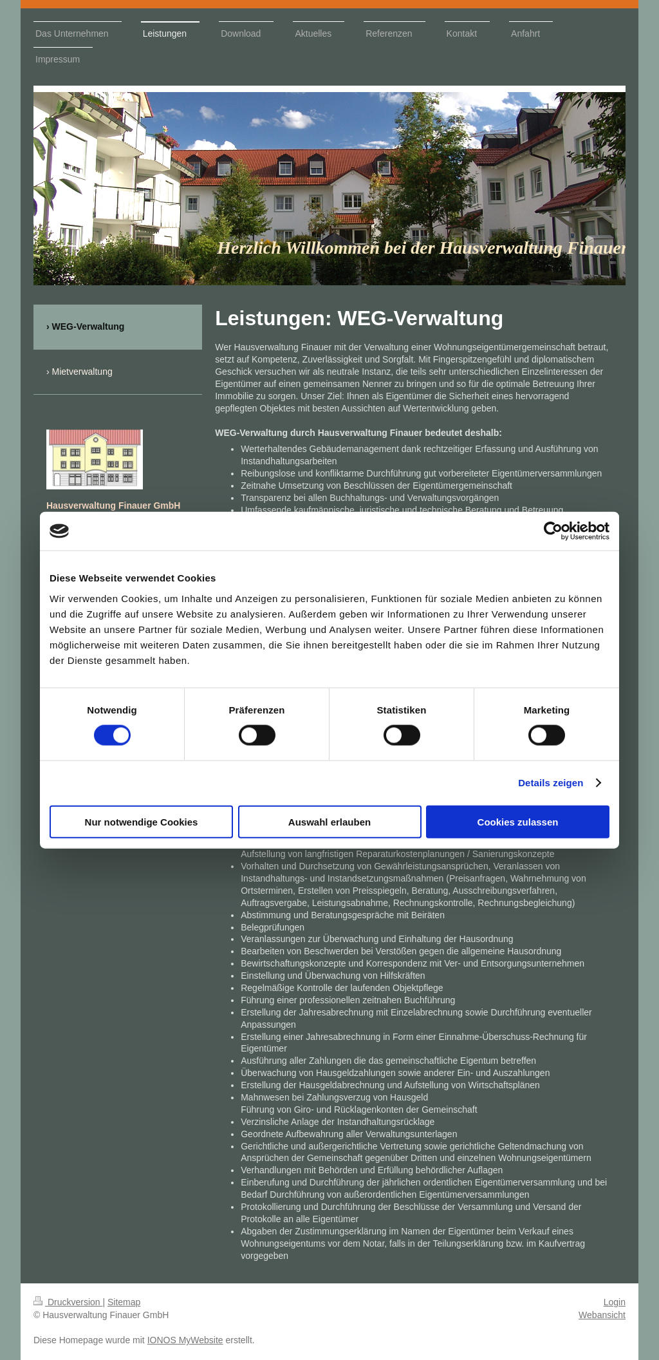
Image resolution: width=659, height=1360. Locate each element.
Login (615, 1302)
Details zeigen (550, 782)
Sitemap (123, 1302)
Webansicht (602, 1315)
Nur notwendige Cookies (141, 821)
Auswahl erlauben (329, 821)
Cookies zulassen (518, 821)
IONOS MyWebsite (185, 1340)
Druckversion (67, 1302)
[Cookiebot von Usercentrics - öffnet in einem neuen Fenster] (553, 531)
